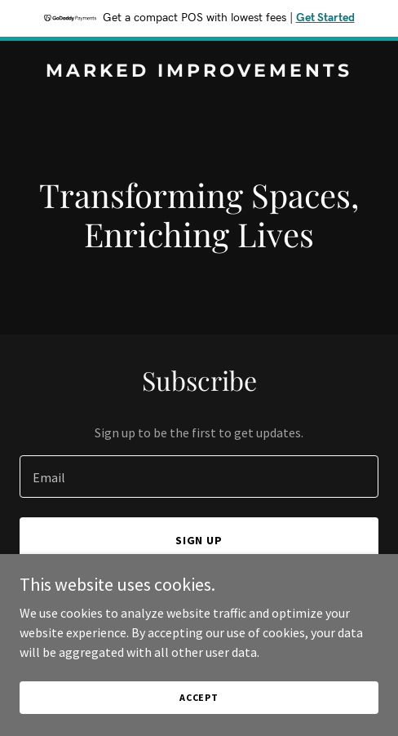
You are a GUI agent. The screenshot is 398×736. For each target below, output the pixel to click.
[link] (199, 72)
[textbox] (199, 476)
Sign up (199, 540)
